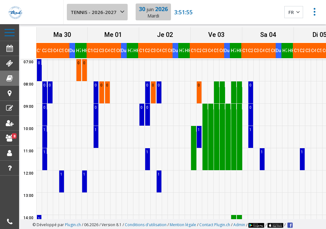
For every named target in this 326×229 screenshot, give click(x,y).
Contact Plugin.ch (214, 222)
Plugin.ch (73, 222)
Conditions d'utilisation (146, 222)
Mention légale (183, 222)
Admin (239, 222)
